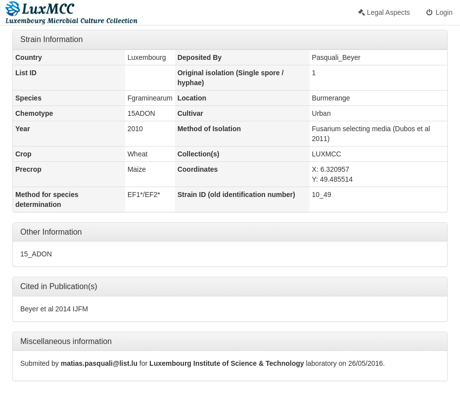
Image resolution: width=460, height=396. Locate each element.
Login (439, 12)
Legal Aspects (384, 12)
